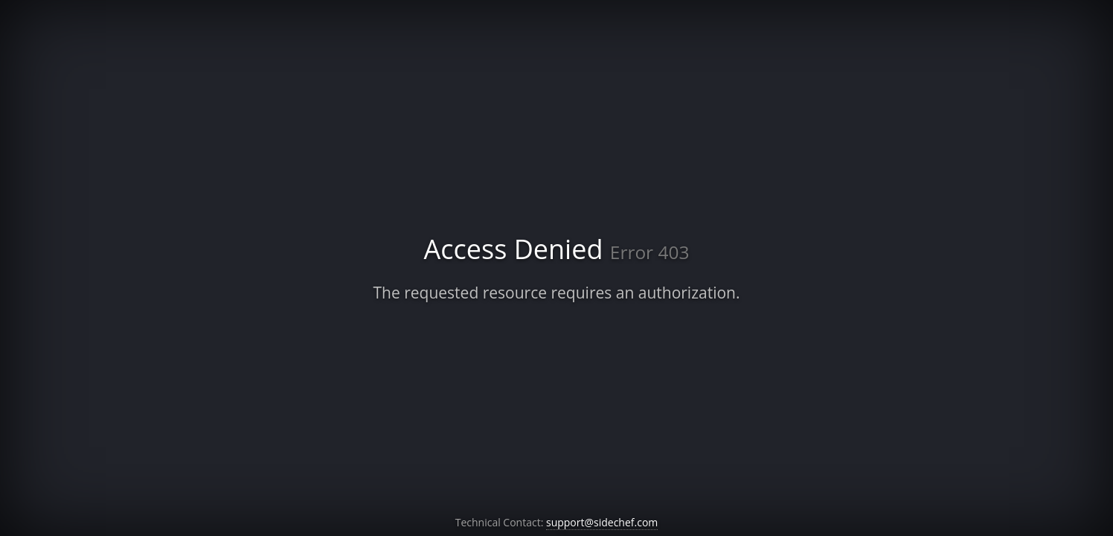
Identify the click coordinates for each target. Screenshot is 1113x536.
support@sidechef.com (602, 522)
